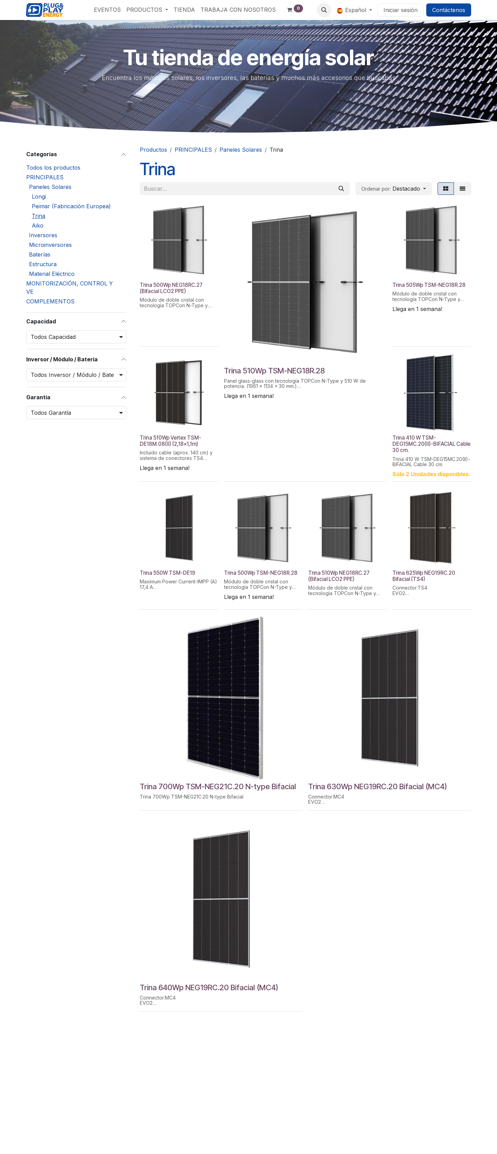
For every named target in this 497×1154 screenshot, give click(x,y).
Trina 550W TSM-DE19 (167, 573)
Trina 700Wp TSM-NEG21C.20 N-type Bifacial (218, 786)
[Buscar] (341, 188)
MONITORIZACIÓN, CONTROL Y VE (69, 287)
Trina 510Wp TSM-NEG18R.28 (274, 370)
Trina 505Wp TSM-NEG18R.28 (429, 285)
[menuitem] (107, 10)
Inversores (43, 235)
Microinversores (50, 244)
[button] (324, 10)
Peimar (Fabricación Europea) (71, 206)
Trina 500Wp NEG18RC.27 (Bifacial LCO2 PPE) (171, 288)
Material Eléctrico (52, 273)
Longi (39, 196)
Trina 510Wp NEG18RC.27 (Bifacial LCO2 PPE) (339, 576)
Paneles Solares (50, 186)
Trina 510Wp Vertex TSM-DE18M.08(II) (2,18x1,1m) (170, 440)
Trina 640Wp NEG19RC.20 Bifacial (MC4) (209, 987)
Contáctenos (448, 10)
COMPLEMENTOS (50, 301)
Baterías (39, 254)
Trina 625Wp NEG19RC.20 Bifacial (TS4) (423, 576)
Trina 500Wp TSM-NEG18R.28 (261, 573)
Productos (153, 149)
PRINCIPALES (45, 177)
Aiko (37, 225)
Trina (38, 215)
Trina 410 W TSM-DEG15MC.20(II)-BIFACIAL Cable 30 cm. (431, 443)
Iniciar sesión (400, 10)
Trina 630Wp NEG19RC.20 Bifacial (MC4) (377, 786)
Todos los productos (53, 167)
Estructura (43, 264)
